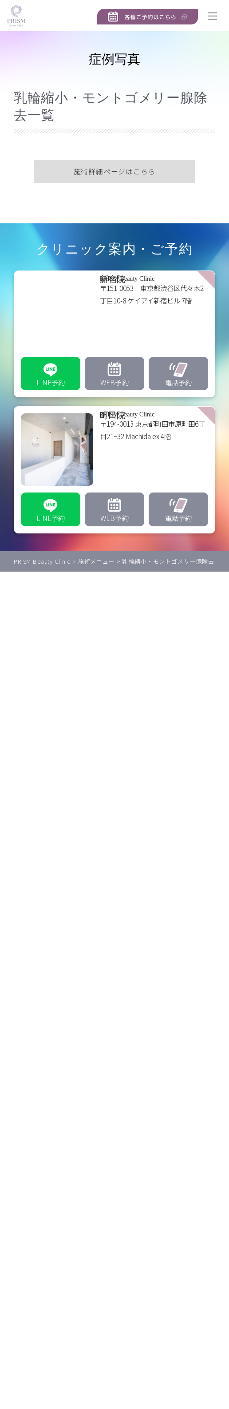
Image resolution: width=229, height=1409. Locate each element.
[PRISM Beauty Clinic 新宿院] (114, 349)
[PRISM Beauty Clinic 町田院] (114, 485)
